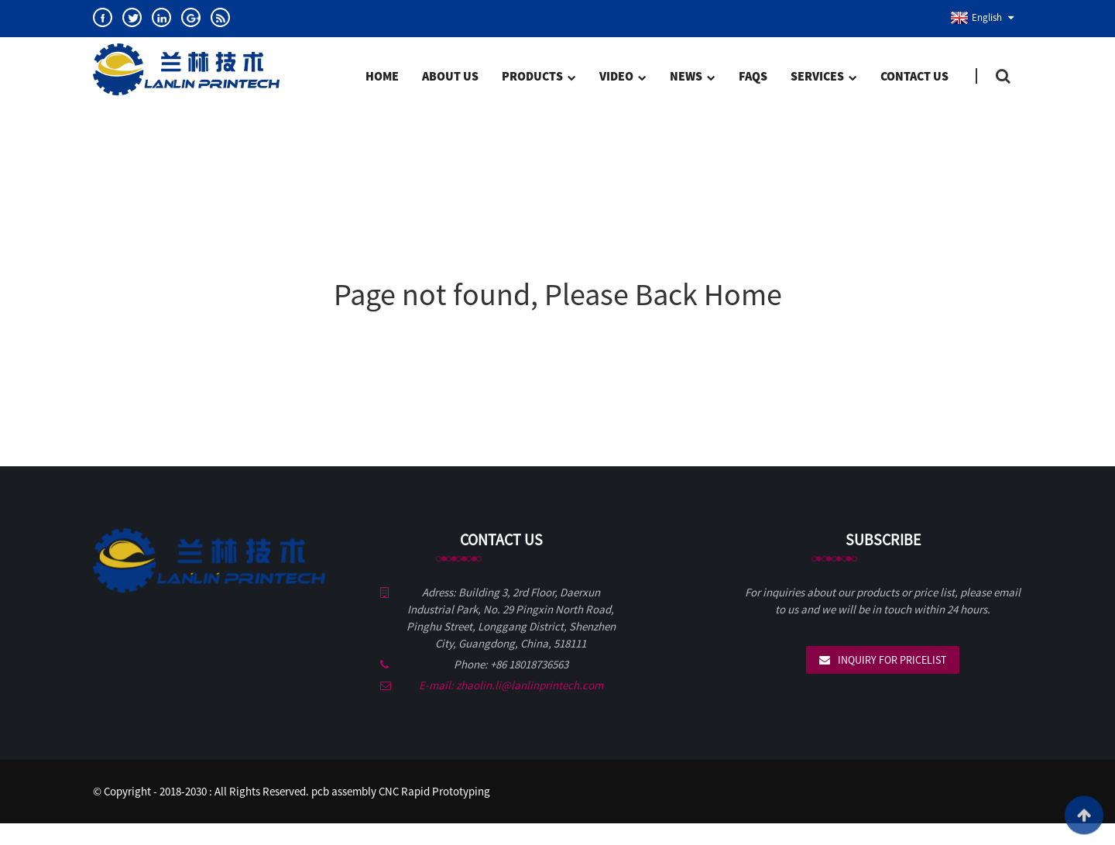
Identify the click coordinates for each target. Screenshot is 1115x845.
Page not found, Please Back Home (558, 294)
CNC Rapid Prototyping (434, 791)
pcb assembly (343, 791)
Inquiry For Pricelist (892, 660)
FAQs (753, 76)
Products (538, 77)
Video (622, 77)
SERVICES (823, 77)
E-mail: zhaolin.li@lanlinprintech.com (511, 685)
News (692, 77)
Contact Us (914, 76)
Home (382, 76)
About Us (450, 76)
